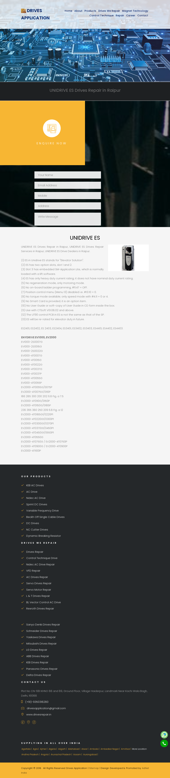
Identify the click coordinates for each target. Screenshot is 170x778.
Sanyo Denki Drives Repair (40, 624)
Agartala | (26, 748)
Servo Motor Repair (36, 590)
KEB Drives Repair (34, 662)
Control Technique (101, 15)
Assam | (78, 754)
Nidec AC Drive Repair (38, 564)
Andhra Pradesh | (30, 754)
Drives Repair (32, 552)
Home (68, 11)
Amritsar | (126, 748)
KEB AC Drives (32, 485)
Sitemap (94, 768)
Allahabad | (74, 748)
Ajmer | (44, 748)
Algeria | (53, 748)
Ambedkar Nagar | (110, 748)
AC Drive (29, 492)
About (78, 11)
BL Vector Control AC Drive (41, 602)
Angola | (45, 754)
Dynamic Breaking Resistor (41, 536)
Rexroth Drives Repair (37, 608)
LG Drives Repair (34, 650)
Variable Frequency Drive (40, 510)
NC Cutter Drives (34, 529)
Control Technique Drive (39, 558)
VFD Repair (30, 570)
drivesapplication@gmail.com (43, 708)
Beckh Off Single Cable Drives (43, 517)
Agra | (36, 748)
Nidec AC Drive (33, 498)
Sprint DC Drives (34, 504)
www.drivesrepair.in (36, 714)
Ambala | (95, 748)
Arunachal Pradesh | (62, 754)
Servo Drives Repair (36, 583)
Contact (142, 15)
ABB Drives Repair (35, 656)
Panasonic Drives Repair (39, 669)
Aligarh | (62, 748)
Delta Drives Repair (36, 675)
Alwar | (85, 748)
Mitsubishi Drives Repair (39, 643)
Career (130, 15)
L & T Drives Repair (35, 596)
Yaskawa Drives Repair (38, 637)
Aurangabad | (90, 754)
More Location (139, 748)
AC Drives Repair (34, 577)
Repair (120, 15)
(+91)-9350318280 (34, 702)
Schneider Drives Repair (39, 631)
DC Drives (30, 523)
